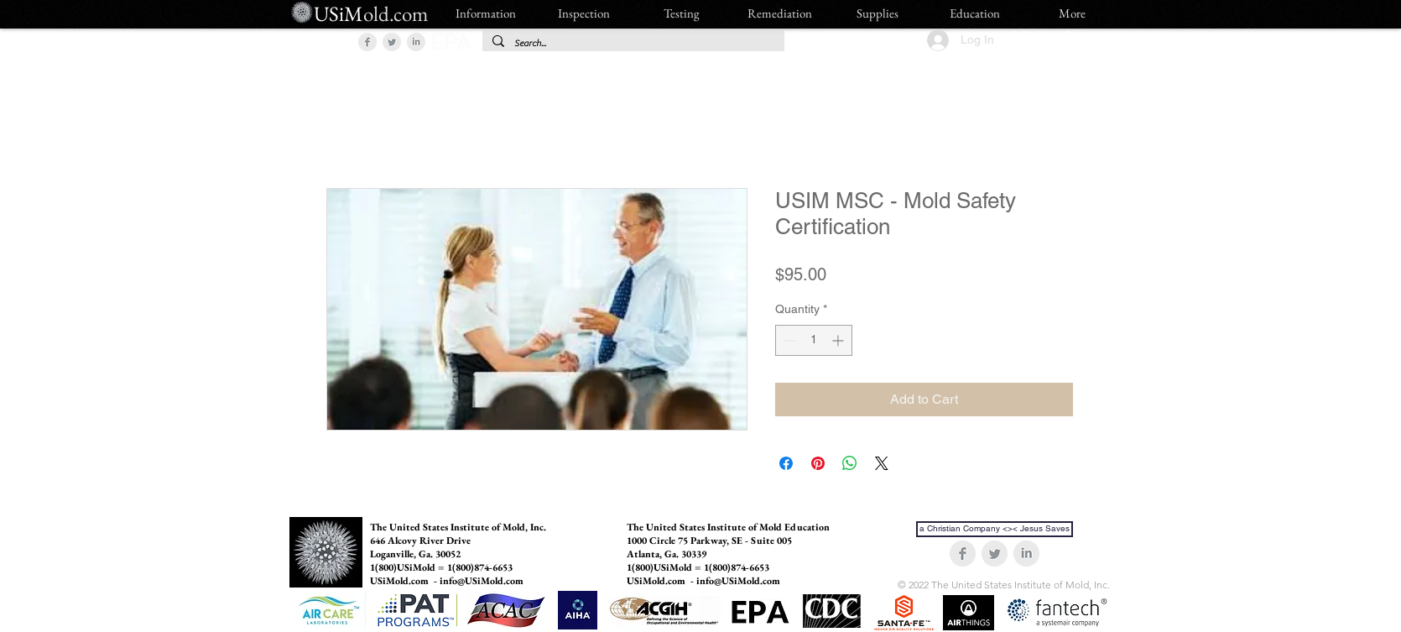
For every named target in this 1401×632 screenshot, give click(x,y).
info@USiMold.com (481, 581)
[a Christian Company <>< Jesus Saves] (994, 529)
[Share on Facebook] (786, 463)
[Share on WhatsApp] (850, 463)
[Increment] (839, 340)
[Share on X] (882, 463)
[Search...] (631, 43)
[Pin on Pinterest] (818, 463)
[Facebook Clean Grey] (367, 42)
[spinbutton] (814, 340)
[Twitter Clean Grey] (392, 42)
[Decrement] (788, 340)
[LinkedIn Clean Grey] (416, 42)
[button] (326, 40)
